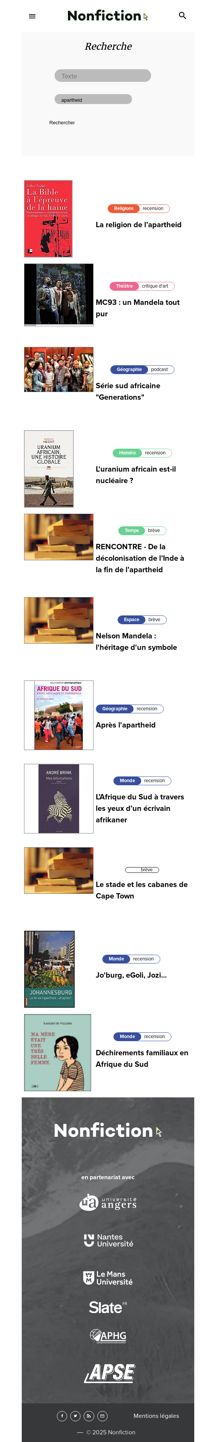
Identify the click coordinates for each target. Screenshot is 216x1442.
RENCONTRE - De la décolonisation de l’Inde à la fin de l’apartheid (140, 558)
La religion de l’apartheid (139, 224)
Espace (131, 620)
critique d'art (155, 286)
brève (154, 530)
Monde (127, 781)
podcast (159, 369)
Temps (132, 530)
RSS (89, 1416)
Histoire (127, 453)
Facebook (62, 1416)
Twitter (75, 1416)
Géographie (129, 369)
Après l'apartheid (126, 725)
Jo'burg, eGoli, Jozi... (131, 975)
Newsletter (102, 1416)
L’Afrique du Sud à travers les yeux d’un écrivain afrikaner (140, 809)
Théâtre (124, 286)
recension (153, 208)
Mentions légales (156, 1416)
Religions (124, 208)
